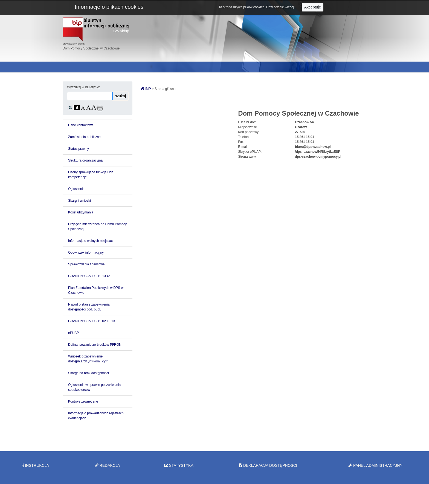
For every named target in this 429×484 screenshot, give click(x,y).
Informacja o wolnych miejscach (91, 241)
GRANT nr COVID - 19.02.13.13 (91, 321)
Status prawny (78, 149)
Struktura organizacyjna (85, 160)
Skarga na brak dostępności (88, 373)
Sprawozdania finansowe (86, 264)
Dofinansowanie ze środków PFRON (94, 345)
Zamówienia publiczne (84, 137)
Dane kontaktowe (81, 125)
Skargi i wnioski (79, 201)
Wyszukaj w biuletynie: (83, 87)
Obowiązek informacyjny (86, 252)
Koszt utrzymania (80, 212)
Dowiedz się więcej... (282, 7)
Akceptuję (312, 7)
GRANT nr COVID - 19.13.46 (89, 276)
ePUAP (73, 333)
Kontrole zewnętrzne (83, 401)
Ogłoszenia (76, 189)
